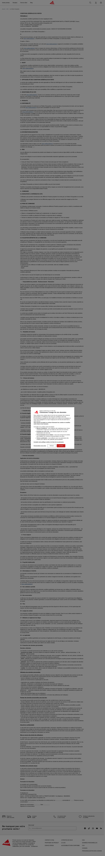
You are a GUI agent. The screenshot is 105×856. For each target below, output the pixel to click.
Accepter (61, 445)
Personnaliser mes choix (40, 445)
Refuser (52, 445)
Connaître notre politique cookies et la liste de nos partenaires (49, 442)
